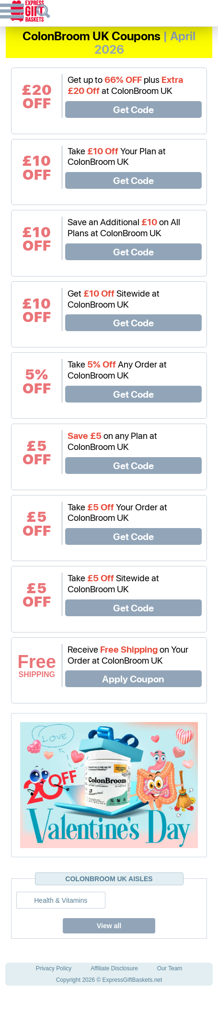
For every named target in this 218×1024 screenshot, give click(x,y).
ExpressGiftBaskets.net (132, 980)
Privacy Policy (54, 968)
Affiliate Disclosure (114, 968)
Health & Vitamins (60, 900)
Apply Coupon (133, 678)
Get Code (133, 109)
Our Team (169, 968)
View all (109, 926)
